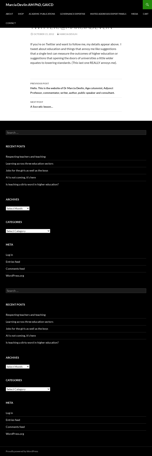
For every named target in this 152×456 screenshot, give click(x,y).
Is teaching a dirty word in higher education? (32, 184)
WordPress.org (15, 275)
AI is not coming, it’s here (21, 177)
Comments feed (15, 268)
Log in (9, 254)
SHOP (21, 14)
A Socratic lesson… (76, 104)
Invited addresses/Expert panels (108, 14)
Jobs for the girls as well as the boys (27, 170)
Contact (11, 23)
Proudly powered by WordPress (22, 451)
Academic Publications (42, 14)
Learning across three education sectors (29, 163)
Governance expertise (72, 14)
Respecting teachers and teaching (26, 156)
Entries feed (13, 261)
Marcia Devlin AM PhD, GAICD (29, 5)
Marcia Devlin (68, 34)
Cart (145, 14)
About (9, 14)
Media (134, 14)
